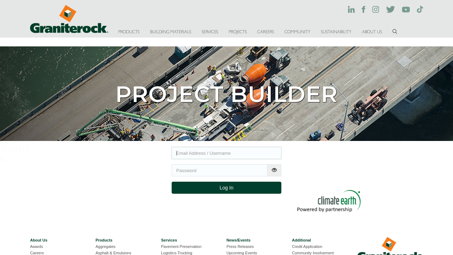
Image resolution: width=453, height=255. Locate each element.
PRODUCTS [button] (128, 31)
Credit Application (307, 246)
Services (169, 240)
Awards (36, 246)
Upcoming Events (241, 253)
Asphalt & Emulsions (113, 253)
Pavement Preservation (181, 246)
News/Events (238, 240)
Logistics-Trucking (176, 253)
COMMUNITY (297, 31)
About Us (38, 240)
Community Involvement (313, 253)
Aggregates (105, 246)
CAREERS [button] (265, 31)
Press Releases (240, 246)
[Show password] (274, 170)
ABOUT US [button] (372, 31)
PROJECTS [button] (238, 31)
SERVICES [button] (210, 31)
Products (104, 240)
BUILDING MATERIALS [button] (170, 31)
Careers (37, 253)
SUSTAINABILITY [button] (336, 31)
